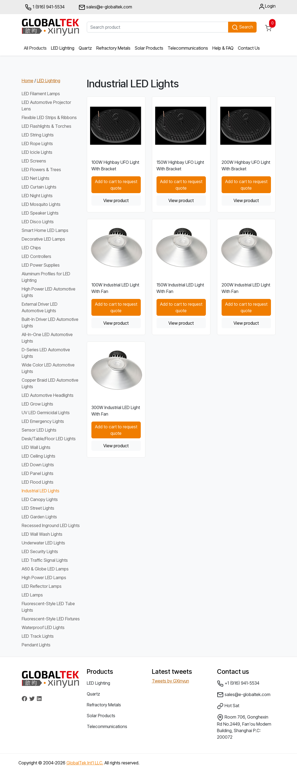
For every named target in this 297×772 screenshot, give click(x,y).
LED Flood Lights (37, 482)
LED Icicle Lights (37, 152)
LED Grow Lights (37, 404)
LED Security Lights (40, 551)
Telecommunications (188, 48)
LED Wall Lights (36, 447)
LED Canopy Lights (40, 499)
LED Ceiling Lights (38, 456)
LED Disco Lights (38, 221)
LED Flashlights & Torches (46, 126)
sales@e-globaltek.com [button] (105, 7)
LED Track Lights (38, 636)
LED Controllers (36, 256)
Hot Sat (228, 706)
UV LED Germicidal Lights (46, 412)
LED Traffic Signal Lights (45, 560)
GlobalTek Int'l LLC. (84, 762)
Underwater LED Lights (43, 542)
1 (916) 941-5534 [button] (45, 7)
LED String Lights (38, 135)
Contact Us (249, 48)
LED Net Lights (35, 178)
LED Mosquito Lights (41, 204)
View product (116, 200)
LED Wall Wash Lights (42, 534)
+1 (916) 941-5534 (238, 683)
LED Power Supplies (41, 265)
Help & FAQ (223, 48)
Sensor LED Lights (39, 430)
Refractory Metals (113, 48)
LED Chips (31, 247)
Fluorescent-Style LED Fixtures (51, 618)
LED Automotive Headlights (48, 395)
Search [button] (242, 27)
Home (27, 80)
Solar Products (149, 48)
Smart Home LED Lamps (45, 230)
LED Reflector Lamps (42, 586)
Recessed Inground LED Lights (51, 525)
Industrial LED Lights (40, 490)
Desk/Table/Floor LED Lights (49, 438)
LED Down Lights (38, 464)
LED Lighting (62, 48)
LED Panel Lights (37, 473)
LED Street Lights (38, 508)
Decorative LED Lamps (43, 239)
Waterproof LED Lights (43, 627)
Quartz (85, 48)
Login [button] (267, 6)
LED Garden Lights (39, 516)
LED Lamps (32, 595)
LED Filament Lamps (41, 93)
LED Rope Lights (37, 143)
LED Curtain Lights (39, 187)
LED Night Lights (37, 195)
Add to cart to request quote (116, 185)
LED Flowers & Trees (41, 169)
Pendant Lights (36, 644)
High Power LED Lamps (44, 577)
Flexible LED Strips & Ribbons (49, 117)
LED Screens (34, 161)
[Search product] (157, 27)
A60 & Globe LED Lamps (45, 569)
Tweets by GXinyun (170, 681)
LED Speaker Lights (40, 213)
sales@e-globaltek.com (243, 694)
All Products (35, 48)
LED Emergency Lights (43, 421)
